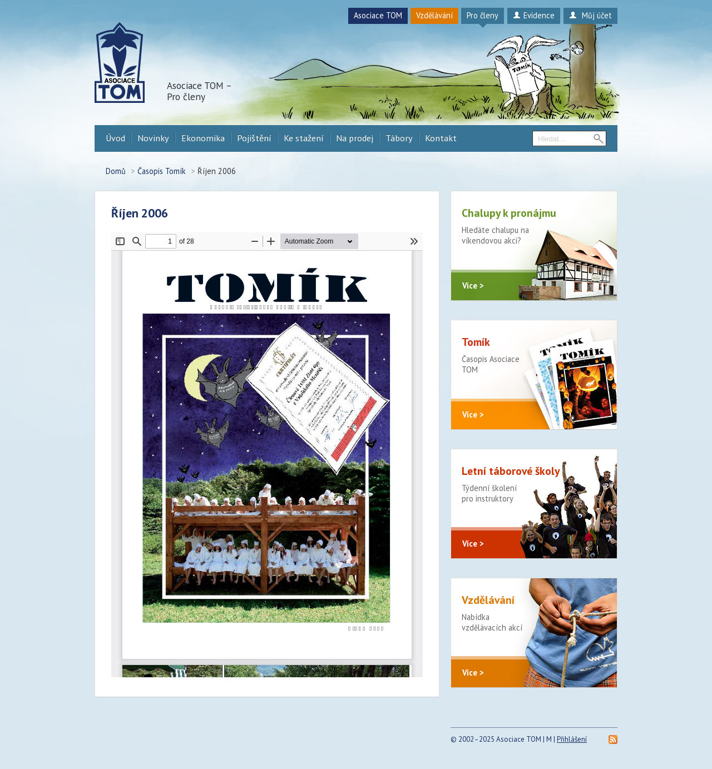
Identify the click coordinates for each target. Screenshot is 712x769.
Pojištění (254, 137)
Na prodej (354, 137)
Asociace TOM (378, 15)
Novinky (153, 137)
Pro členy (482, 15)
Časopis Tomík (161, 171)
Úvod (115, 137)
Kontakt (441, 137)
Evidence (534, 15)
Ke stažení (304, 137)
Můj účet (590, 15)
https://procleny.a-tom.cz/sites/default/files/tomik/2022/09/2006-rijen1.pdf (267, 454)
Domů (116, 171)
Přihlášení (572, 739)
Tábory (399, 137)
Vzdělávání (434, 15)
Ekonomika (203, 137)
